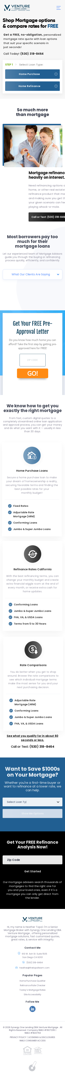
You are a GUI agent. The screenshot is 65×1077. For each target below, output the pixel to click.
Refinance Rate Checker (32, 985)
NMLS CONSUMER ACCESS (33, 1040)
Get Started (32, 869)
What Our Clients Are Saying (31, 274)
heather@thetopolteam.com (34, 967)
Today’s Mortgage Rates (32, 989)
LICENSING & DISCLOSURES (41, 1037)
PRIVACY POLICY (18, 1037)
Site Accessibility (32, 994)
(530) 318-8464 (32, 54)
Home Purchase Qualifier (32, 980)
